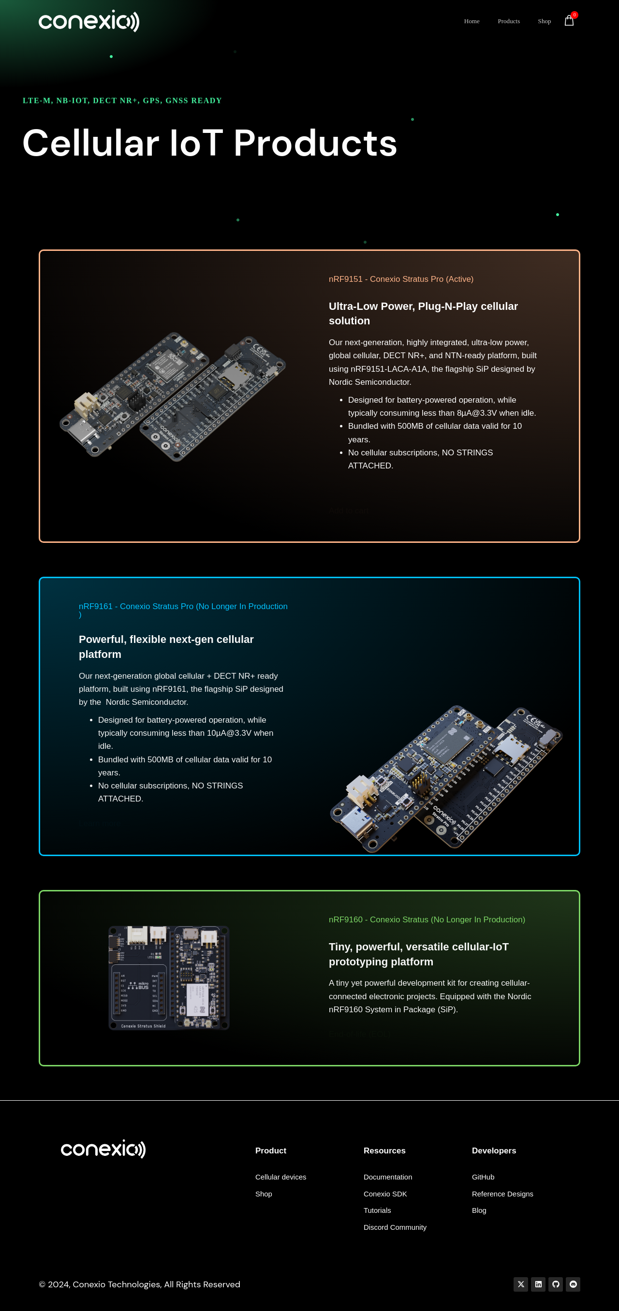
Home (474, 21)
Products (511, 21)
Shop (545, 21)
